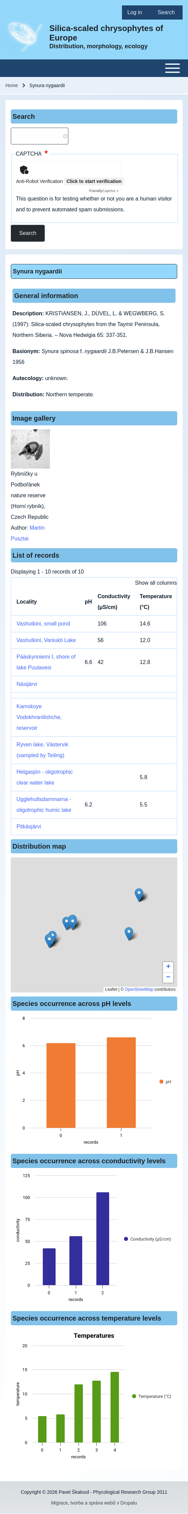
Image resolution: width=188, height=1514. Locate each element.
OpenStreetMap (139, 989)
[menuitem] (137, 12)
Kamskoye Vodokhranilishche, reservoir (39, 717)
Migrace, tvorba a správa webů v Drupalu (94, 1503)
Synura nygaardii (37, 271)
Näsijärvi (27, 684)
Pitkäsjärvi (29, 826)
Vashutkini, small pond (43, 624)
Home (11, 85)
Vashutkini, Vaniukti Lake (46, 640)
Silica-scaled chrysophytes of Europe (106, 33)
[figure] (94, 1082)
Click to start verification (93, 181)
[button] (129, 934)
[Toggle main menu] (94, 68)
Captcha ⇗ (104, 191)
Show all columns (156, 583)
